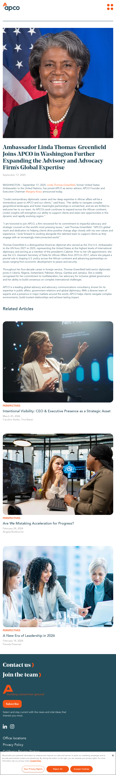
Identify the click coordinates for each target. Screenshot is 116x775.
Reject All (57, 769)
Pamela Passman (12, 644)
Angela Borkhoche (13, 532)
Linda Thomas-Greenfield (61, 185)
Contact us (17, 664)
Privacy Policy (13, 745)
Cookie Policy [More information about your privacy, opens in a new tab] (35, 761)
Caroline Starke (11, 419)
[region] (58, 763)
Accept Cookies (81, 769)
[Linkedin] (5, 726)
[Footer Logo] (24, 690)
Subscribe (12, 704)
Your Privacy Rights (33, 769)
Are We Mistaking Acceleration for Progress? (39, 523)
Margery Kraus (34, 191)
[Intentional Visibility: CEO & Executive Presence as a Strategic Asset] (58, 361)
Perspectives (11, 406)
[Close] (113, 755)
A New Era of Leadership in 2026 (29, 635)
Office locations (14, 738)
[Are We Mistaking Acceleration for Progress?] (58, 474)
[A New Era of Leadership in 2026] (58, 586)
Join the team (20, 674)
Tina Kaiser (27, 419)
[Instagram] (12, 726)
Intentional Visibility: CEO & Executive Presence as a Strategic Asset (57, 411)
